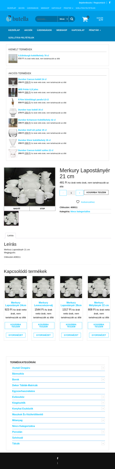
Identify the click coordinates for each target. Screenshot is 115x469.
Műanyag (17, 420)
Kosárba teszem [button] (15, 325)
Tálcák (16, 443)
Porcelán (17, 432)
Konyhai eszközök (22, 408)
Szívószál (17, 437)
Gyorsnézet (15, 335)
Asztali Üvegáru (21, 368)
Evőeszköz (18, 397)
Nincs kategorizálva (80, 211)
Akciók (21, 8)
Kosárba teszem (96, 192)
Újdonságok (32, 8)
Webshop (45, 8)
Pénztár (68, 8)
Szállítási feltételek (85, 8)
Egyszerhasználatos (23, 391)
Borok (15, 379)
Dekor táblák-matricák (25, 385)
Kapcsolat (56, 8)
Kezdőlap (11, 8)
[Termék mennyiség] (71, 192)
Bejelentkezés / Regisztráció (92, 2)
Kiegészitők (18, 403)
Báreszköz (18, 373)
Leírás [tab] (10, 235)
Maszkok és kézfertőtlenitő (27, 414)
